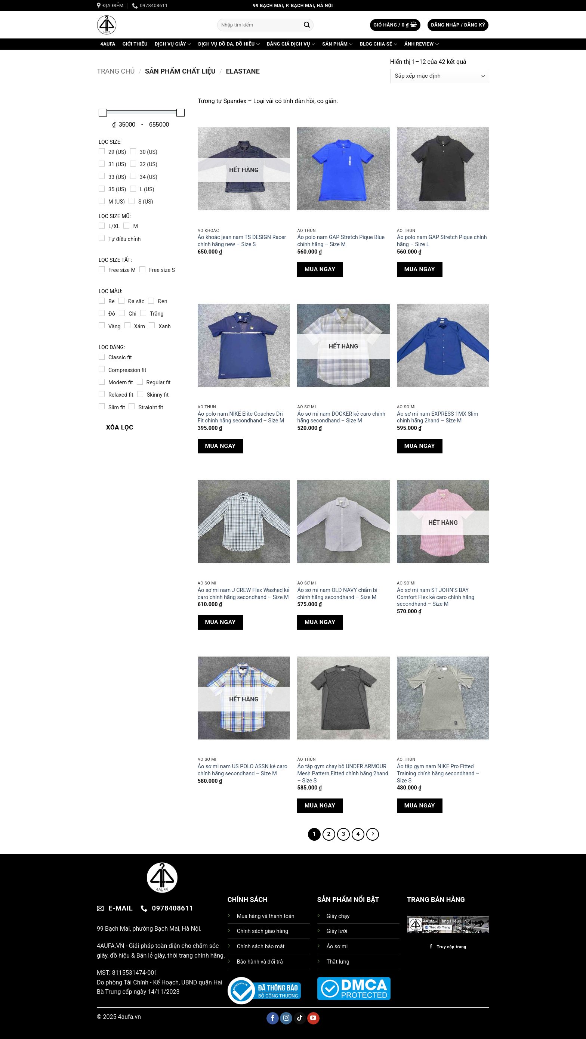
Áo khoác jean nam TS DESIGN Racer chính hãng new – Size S (242, 241)
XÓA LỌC (119, 427)
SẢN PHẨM (337, 44)
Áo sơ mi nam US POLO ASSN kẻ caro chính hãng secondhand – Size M (242, 770)
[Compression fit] (102, 369)
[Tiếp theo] (372, 834)
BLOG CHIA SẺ (378, 44)
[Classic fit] (102, 357)
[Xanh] (152, 325)
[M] (126, 226)
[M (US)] (102, 201)
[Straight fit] (132, 406)
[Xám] (127, 325)
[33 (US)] (102, 176)
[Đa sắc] (121, 301)
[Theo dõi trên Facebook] (272, 1018)
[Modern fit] (102, 382)
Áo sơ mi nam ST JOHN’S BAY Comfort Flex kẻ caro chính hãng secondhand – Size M (435, 597)
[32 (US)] (133, 164)
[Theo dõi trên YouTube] (313, 1018)
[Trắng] (143, 313)
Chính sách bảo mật (260, 946)
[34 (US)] (133, 176)
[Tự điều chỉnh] (102, 238)
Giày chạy (338, 916)
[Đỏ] (102, 313)
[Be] (102, 301)
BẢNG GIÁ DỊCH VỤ (291, 44)
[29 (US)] (102, 151)
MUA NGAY (320, 269)
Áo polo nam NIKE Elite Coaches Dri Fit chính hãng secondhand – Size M (241, 417)
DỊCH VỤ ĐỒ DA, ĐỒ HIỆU (229, 44)
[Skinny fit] (140, 394)
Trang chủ (116, 71)
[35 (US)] (102, 189)
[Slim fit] (102, 406)
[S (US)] (132, 201)
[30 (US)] (133, 151)
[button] (395, 25)
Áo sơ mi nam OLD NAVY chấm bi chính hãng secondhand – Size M (337, 594)
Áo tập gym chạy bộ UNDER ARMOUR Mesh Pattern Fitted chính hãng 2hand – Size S (342, 773)
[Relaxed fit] (102, 394)
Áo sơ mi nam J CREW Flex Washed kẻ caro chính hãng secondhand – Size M (244, 594)
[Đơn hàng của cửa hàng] (439, 76)
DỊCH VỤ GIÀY (173, 44)
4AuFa (108, 44)
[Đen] (151, 301)
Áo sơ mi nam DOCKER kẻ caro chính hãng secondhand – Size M (341, 417)
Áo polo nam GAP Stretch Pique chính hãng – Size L (442, 241)
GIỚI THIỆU (135, 44)
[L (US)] (133, 189)
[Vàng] (102, 325)
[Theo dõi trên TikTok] (300, 1018)
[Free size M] (102, 269)
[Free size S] (142, 269)
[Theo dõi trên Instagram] (286, 1018)
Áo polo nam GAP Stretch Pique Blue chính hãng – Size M (341, 241)
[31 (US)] (102, 164)
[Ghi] (122, 313)
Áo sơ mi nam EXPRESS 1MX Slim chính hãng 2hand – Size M (437, 417)
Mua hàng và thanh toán (265, 916)
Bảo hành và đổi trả (260, 962)
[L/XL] (102, 226)
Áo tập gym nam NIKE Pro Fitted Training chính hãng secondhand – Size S (438, 773)
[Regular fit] (140, 382)
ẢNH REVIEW (421, 44)
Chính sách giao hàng (263, 931)
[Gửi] (306, 25)
